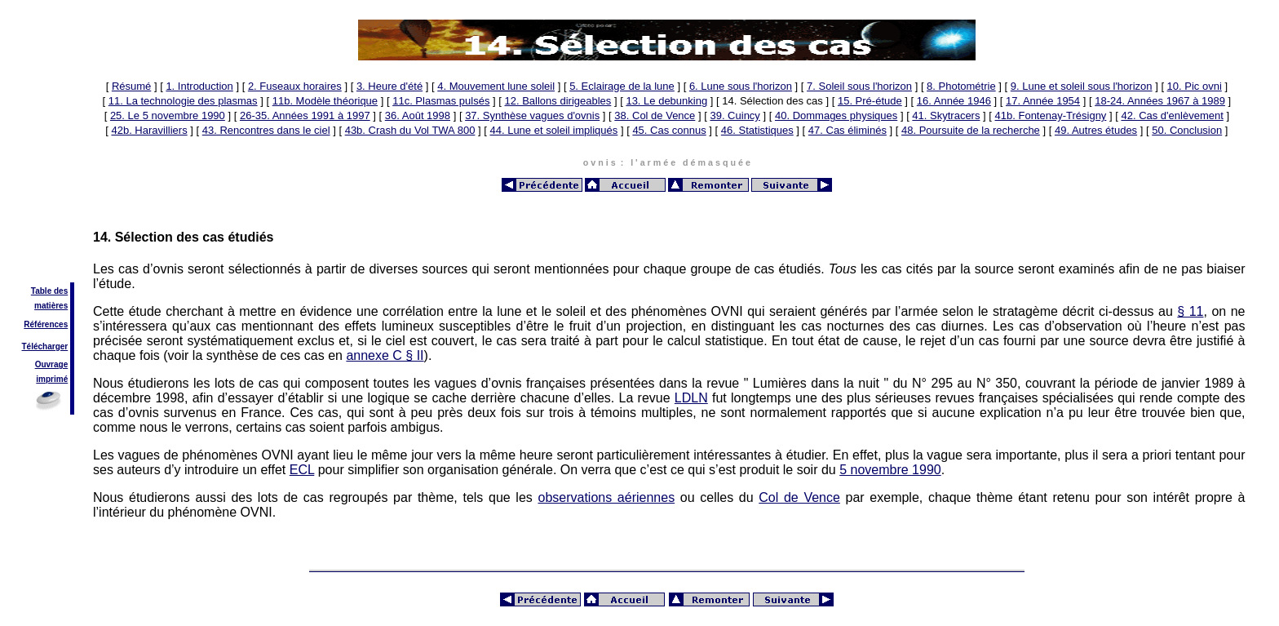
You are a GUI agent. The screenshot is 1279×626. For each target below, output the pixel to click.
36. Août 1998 (417, 115)
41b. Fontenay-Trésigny (1051, 115)
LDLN (691, 398)
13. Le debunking (666, 101)
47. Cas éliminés (847, 130)
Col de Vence (799, 497)
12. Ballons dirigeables (558, 101)
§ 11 (1190, 311)
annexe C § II (384, 355)
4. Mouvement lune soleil (496, 86)
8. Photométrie (961, 86)
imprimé (52, 379)
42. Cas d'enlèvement (1172, 115)
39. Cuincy (734, 115)
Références (46, 324)
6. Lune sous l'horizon (740, 86)
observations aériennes (606, 497)
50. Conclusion (1187, 130)
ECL (302, 470)
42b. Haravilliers (149, 130)
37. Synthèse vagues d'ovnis (532, 115)
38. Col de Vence (654, 115)
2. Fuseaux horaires (295, 86)
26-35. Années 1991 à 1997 (305, 115)
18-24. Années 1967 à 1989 (1160, 101)
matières (51, 305)
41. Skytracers (946, 115)
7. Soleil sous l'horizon (859, 86)
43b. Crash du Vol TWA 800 (410, 130)
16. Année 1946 (954, 101)
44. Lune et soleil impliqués (553, 130)
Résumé (131, 86)
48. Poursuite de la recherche (970, 130)
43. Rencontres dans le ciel (266, 130)
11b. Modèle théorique (325, 101)
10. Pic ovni (1194, 86)
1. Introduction (199, 86)
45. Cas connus (669, 130)
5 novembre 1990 (890, 470)
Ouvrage (52, 364)
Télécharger (45, 346)
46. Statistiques (757, 130)
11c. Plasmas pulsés (440, 101)
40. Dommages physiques (836, 115)
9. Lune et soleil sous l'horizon (1082, 86)
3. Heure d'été (389, 86)
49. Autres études (1096, 130)
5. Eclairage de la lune (622, 86)
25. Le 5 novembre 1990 (167, 115)
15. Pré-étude (870, 101)
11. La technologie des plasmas (183, 101)
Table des (49, 290)
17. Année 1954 (1043, 101)
